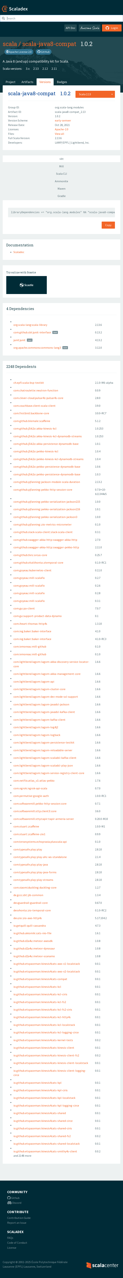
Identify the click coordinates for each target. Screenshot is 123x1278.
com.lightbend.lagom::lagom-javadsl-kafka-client (44, 712)
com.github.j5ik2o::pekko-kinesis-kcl (35, 451)
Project (10, 82)
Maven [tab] (61, 188)
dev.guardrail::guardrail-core (30, 903)
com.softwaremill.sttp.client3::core (34, 811)
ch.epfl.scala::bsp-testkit (28, 382)
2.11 (54, 68)
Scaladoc (18, 252)
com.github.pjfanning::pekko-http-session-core (42, 489)
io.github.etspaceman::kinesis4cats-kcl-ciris (40, 994)
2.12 (45, 68)
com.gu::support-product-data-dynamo (37, 616)
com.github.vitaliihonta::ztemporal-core (38, 562)
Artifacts (27, 82)
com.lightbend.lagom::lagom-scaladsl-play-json (43, 765)
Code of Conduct (17, 1242)
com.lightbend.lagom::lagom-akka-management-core (47, 674)
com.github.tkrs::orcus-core (30, 555)
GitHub (43, 52)
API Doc (70, 28)
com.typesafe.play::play (27, 849)
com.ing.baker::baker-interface (32, 631)
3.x (28, 68)
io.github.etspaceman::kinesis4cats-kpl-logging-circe (46, 1105)
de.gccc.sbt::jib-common (28, 895)
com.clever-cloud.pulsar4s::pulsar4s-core (38, 398)
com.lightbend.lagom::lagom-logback (36, 735)
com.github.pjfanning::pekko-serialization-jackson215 (46, 501)
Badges (62, 82)
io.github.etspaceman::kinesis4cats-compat (40, 979)
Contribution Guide (19, 1218)
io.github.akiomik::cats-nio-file (32, 933)
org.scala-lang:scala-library (30, 325)
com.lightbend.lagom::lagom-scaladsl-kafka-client (44, 758)
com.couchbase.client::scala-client (34, 405)
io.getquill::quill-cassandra (29, 925)
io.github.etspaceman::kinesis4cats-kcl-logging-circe (46, 1032)
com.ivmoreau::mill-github (29, 646)
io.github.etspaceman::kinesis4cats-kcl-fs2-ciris (42, 1009)
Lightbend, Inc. (80, 142)
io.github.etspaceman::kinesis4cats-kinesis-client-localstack (50, 1063)
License (11, 1247)
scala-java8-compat (49, 44)
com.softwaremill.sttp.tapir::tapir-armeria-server (43, 819)
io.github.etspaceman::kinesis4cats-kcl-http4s (42, 1017)
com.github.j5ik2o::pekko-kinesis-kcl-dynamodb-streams (48, 459)
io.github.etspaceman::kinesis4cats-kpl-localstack (44, 1098)
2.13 (36, 68)
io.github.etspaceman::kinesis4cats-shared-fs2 (42, 1136)
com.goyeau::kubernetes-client (32, 570)
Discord (14, 1202)
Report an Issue (16, 1222)
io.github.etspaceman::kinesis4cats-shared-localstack (46, 1143)
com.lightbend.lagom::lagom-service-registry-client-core (48, 773)
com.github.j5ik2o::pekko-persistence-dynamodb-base (46, 466)
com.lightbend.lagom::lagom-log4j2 (35, 727)
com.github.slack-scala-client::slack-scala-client (43, 532)
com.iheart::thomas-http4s (30, 623)
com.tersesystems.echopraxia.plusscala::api (40, 841)
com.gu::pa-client (24, 608)
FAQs (10, 1238)
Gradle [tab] (62, 196)
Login (112, 28)
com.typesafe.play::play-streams (33, 880)
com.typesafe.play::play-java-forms (34, 872)
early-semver (63, 120)
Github (13, 1198)
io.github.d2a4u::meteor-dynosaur (34, 948)
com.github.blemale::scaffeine (31, 421)
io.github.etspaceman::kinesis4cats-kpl (37, 1082)
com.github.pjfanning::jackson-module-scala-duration (46, 482)
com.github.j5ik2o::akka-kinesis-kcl (34, 428)
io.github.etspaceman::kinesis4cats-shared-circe (43, 1121)
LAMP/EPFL (62, 142)
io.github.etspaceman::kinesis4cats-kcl (37, 986)
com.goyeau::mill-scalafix (29, 578)
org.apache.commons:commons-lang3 (37, 347)
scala (10, 44)
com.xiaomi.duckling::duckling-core (34, 887)
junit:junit (19, 340)
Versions (45, 82)
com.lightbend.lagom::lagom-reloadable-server (42, 750)
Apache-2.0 (61, 129)
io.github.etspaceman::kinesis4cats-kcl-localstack (44, 1025)
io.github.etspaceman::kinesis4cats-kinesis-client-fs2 (46, 1055)
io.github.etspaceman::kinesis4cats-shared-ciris (42, 1128)
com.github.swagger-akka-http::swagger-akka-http (45, 540)
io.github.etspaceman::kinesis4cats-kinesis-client (43, 1047)
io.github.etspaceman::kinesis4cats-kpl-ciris (40, 1090)
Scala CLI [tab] (61, 173)
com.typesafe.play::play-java (30, 864)
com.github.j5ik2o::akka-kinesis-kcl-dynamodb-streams (47, 436)
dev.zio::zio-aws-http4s (27, 918)
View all (59, 134)
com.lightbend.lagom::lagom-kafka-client (39, 719)
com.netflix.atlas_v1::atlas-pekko (34, 780)
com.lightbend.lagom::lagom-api (33, 681)
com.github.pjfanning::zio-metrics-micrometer (42, 524)
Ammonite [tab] (61, 181)
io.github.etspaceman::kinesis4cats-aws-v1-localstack (46, 963)
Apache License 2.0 (19, 52)
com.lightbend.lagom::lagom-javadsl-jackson (41, 704)
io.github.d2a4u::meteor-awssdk (33, 941)
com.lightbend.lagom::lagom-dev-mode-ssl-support (45, 696)
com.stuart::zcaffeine (26, 826)
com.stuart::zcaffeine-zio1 (29, 834)
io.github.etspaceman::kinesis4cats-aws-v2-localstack (46, 971)
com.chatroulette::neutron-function (35, 390)
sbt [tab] (62, 158)
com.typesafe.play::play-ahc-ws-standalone (40, 857)
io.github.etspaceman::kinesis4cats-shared (39, 1113)
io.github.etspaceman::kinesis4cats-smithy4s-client (45, 1151)
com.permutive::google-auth (31, 796)
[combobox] (95, 94)
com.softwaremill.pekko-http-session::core (40, 803)
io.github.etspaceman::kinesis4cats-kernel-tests (43, 1040)
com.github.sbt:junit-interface (32, 332)
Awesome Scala (89, 28)
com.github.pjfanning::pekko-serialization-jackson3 (45, 517)
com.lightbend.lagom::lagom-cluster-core (39, 689)
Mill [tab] (61, 166)
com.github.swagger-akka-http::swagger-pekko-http (46, 547)
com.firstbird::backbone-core (31, 413)
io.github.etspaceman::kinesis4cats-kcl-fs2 (39, 1002)
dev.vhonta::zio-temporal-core (32, 910)
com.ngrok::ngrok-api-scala (30, 788)
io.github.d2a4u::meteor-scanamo (34, 956)
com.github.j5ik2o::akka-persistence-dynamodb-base (46, 444)
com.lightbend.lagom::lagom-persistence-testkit (43, 742)
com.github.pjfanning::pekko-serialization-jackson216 (46, 509)
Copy (108, 225)
